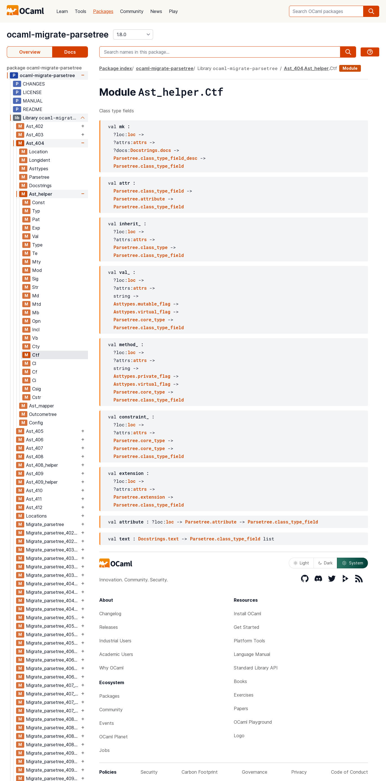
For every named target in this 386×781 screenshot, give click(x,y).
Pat (36, 219)
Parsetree (39, 177)
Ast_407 (34, 448)
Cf (34, 372)
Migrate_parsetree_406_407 (53, 668)
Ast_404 (35, 143)
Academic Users (116, 654)
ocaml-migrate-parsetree (58, 34)
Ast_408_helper (42, 465)
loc (131, 134)
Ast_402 (34, 126)
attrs (140, 142)
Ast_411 (34, 499)
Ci (34, 380)
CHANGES (34, 84)
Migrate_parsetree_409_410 (53, 770)
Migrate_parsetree (45, 524)
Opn (36, 321)
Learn (62, 11)
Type (37, 245)
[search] (371, 11)
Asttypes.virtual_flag (141, 312)
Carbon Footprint (200, 772)
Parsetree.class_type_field (148, 166)
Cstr (36, 397)
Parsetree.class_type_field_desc (155, 158)
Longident (39, 160)
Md (35, 295)
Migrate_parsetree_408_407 (53, 719)
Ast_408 (34, 456)
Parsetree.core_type (139, 319)
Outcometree (43, 414)
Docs (70, 52)
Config (36, 423)
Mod (37, 270)
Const (38, 202)
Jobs (104, 750)
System (352, 563)
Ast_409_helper (42, 482)
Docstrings (40, 185)
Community (132, 11)
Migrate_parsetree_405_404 (53, 617)
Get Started (246, 627)
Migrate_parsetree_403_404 (53, 567)
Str (35, 287)
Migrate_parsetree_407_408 (53, 702)
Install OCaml (247, 613)
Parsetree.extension (139, 497)
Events (106, 723)
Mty (36, 262)
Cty (36, 346)
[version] (133, 34)
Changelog (110, 613)
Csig (36, 389)
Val (35, 236)
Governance (254, 772)
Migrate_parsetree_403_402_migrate (53, 558)
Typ (36, 211)
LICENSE (32, 92)
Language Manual (252, 654)
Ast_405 (34, 431)
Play (173, 11)
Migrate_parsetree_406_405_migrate (53, 660)
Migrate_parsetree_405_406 (53, 634)
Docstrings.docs (150, 150)
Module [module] (350, 68)
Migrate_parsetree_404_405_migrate (53, 609)
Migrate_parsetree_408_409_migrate (53, 744)
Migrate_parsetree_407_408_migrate (53, 711)
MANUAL (33, 101)
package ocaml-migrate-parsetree (44, 68)
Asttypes (38, 168)
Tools (80, 11)
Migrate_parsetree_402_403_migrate (53, 541)
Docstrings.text (158, 539)
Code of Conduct (349, 772)
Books (240, 681)
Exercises (243, 695)
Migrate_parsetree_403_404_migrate (53, 575)
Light (301, 562)
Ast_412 (34, 507)
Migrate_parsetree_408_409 (53, 736)
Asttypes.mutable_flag (141, 304)
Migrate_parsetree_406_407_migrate (53, 677)
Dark (325, 562)
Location (38, 151)
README (32, 109)
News (156, 11)
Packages (103, 11)
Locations (36, 516)
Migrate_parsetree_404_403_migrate (53, 592)
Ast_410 (34, 490)
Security (149, 772)
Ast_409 (34, 473)
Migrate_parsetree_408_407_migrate (53, 727)
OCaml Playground (253, 722)
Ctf (35, 355)
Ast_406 (34, 439)
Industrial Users (115, 640)
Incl (35, 329)
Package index (115, 68)
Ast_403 (34, 135)
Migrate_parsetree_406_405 (53, 651)
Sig (35, 279)
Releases (108, 627)
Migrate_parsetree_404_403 (53, 583)
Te (35, 253)
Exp (36, 228)
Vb (35, 338)
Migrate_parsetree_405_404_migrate (53, 626)
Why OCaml (111, 668)
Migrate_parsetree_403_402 (53, 550)
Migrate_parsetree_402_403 (53, 533)
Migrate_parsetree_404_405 (53, 600)
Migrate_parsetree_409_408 (53, 753)
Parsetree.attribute (139, 199)
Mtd (36, 304)
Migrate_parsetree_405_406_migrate (53, 643)
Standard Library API (256, 668)
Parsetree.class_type (140, 247)
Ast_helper (40, 194)
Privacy (299, 772)
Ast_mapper (41, 406)
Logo (239, 735)
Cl (34, 363)
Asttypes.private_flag (141, 376)
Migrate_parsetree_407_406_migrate (53, 694)
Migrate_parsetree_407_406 (53, 685)
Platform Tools (249, 640)
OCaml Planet (113, 736)
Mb (35, 312)
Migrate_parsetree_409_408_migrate (53, 761)
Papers (241, 708)
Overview (29, 52)
